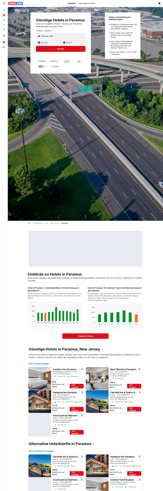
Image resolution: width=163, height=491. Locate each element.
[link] (85, 336)
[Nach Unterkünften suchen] (4, 15)
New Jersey (55, 223)
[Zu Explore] (4, 29)
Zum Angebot (75, 386)
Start (29, 223)
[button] (3, 3)
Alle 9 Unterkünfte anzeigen (41, 451)
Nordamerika (38, 223)
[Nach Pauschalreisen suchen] (4, 24)
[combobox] (45, 31)
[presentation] (102, 349)
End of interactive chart (30, 321)
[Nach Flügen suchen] (4, 10)
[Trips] (4, 36)
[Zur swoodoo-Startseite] (15, 3)
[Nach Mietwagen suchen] (4, 20)
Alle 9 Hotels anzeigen (39, 364)
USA (46, 223)
